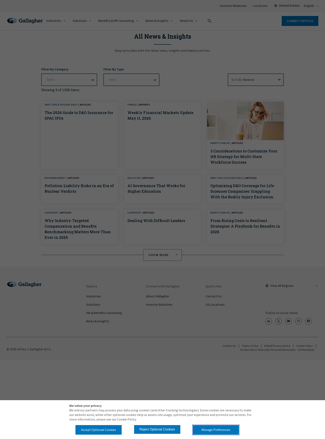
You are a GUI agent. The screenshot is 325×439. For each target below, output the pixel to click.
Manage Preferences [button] (215, 430)
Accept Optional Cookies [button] (98, 430)
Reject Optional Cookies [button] (157, 429)
